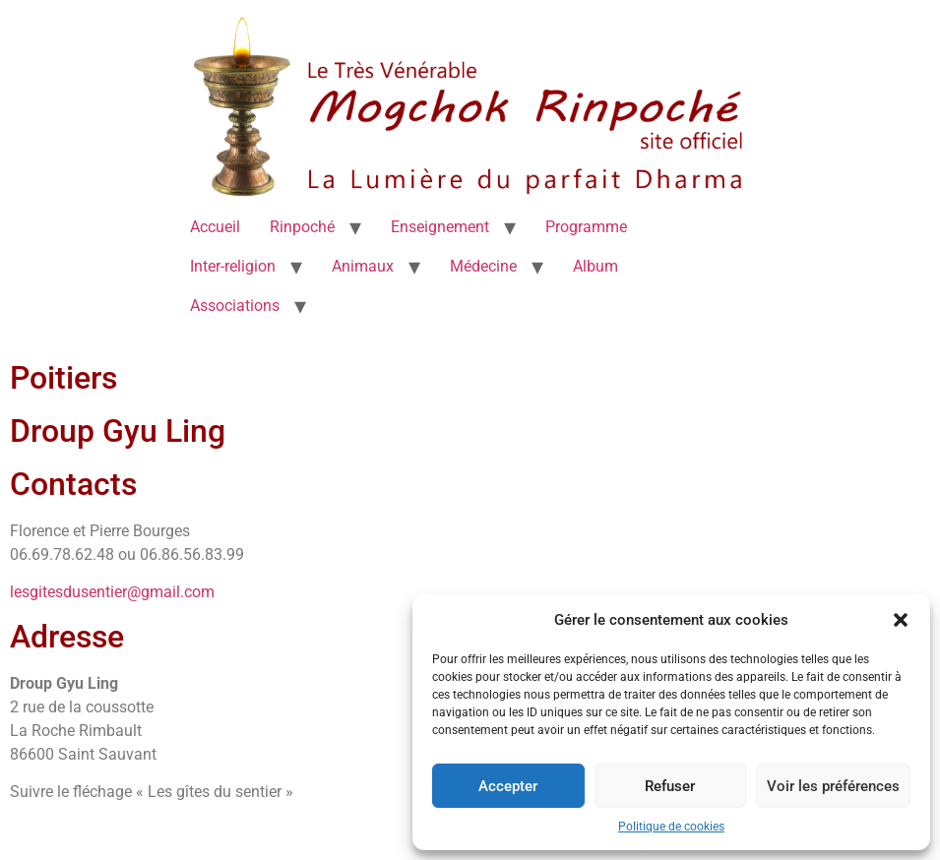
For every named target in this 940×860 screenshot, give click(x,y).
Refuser (670, 786)
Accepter (507, 786)
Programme (586, 226)
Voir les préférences (833, 786)
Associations (235, 305)
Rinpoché (302, 226)
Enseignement (440, 226)
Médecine (483, 266)
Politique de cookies (671, 826)
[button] (900, 620)
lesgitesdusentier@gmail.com (112, 592)
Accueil (215, 226)
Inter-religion (233, 266)
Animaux (363, 266)
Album (595, 266)
